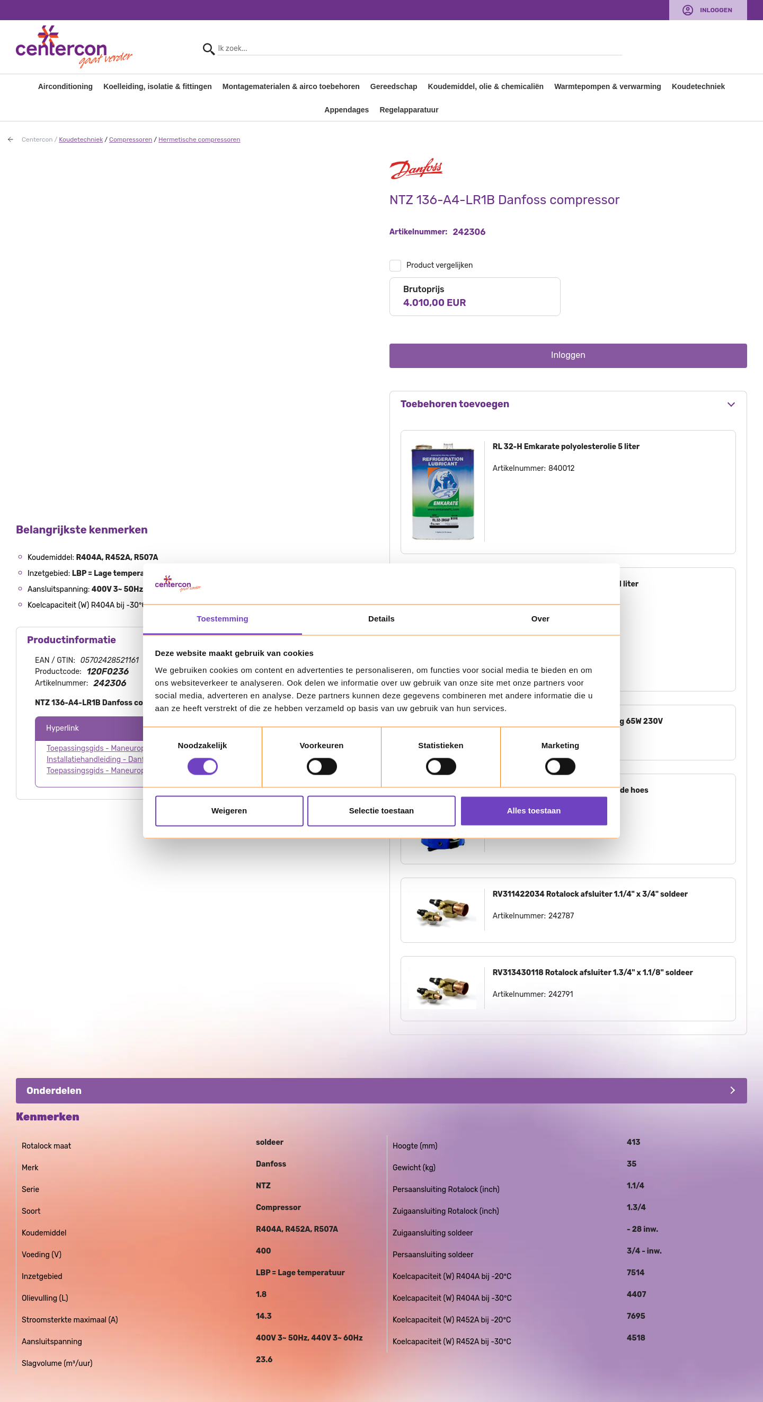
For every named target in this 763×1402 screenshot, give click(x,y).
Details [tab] (381, 618)
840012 (561, 468)
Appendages (346, 110)
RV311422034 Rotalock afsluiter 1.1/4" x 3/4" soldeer (590, 894)
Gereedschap (394, 86)
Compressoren (130, 139)
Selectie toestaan (381, 810)
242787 (561, 916)
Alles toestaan (534, 810)
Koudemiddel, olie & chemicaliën (486, 86)
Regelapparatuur (408, 110)
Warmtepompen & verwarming (607, 86)
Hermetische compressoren (199, 139)
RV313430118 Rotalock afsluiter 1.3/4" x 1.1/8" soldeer (593, 972)
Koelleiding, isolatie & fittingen (157, 86)
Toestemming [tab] (223, 618)
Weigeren (229, 810)
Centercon (37, 139)
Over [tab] (540, 618)
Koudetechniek (698, 86)
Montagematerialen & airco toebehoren (291, 86)
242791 (560, 994)
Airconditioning (65, 86)
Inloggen (716, 10)
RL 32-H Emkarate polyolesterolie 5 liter (566, 446)
